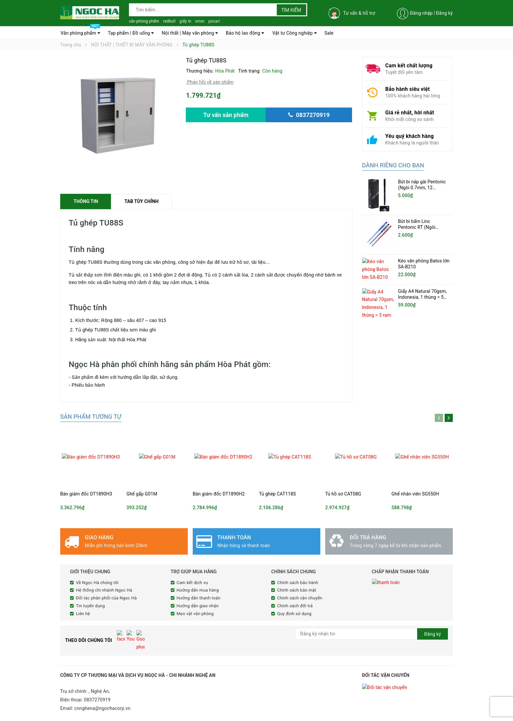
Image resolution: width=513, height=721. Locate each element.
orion (199, 21)
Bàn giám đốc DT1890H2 (219, 493)
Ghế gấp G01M (142, 493)
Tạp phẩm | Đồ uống (131, 33)
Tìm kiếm (291, 10)
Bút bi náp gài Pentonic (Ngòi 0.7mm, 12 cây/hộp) (422, 187)
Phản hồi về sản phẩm (210, 82)
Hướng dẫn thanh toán (199, 597)
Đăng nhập (421, 13)
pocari (214, 21)
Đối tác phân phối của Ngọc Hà (106, 597)
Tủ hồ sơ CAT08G (343, 493)
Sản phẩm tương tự (90, 416)
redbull (169, 21)
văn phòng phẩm (144, 21)
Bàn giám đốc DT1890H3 (86, 493)
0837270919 (97, 686)
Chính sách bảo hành (297, 582)
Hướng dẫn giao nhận (198, 605)
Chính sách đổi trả (295, 605)
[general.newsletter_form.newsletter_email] (371, 634)
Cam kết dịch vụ (192, 582)
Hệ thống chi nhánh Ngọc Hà (104, 590)
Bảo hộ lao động (245, 33)
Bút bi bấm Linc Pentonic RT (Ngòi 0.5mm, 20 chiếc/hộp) (421, 227)
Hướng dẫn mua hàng (198, 590)
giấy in (185, 21)
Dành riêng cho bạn (393, 165)
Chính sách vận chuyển (299, 597)
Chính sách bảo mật (296, 590)
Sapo (182, 715)
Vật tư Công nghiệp (294, 33)
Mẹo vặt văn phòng (195, 613)
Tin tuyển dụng (90, 605)
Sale (329, 33)
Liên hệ (83, 613)
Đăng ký (444, 13)
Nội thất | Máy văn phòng (190, 33)
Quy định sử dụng (294, 613)
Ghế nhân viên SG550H (415, 493)
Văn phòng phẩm (80, 31)
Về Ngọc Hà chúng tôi (97, 582)
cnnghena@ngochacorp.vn (102, 695)
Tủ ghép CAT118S (277, 493)
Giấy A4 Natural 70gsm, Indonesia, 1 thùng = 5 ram (422, 294)
